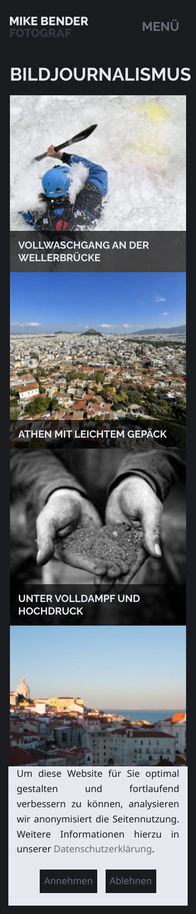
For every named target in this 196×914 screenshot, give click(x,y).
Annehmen (68, 881)
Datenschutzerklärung (103, 849)
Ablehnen (131, 881)
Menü (161, 26)
